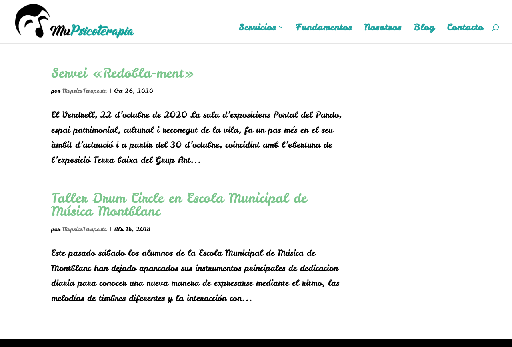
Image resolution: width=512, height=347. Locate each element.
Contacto (465, 28)
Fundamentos (324, 28)
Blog (424, 28)
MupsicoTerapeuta (84, 90)
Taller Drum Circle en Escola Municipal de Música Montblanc (179, 204)
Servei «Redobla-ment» (122, 73)
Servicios (257, 28)
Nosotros (383, 28)
